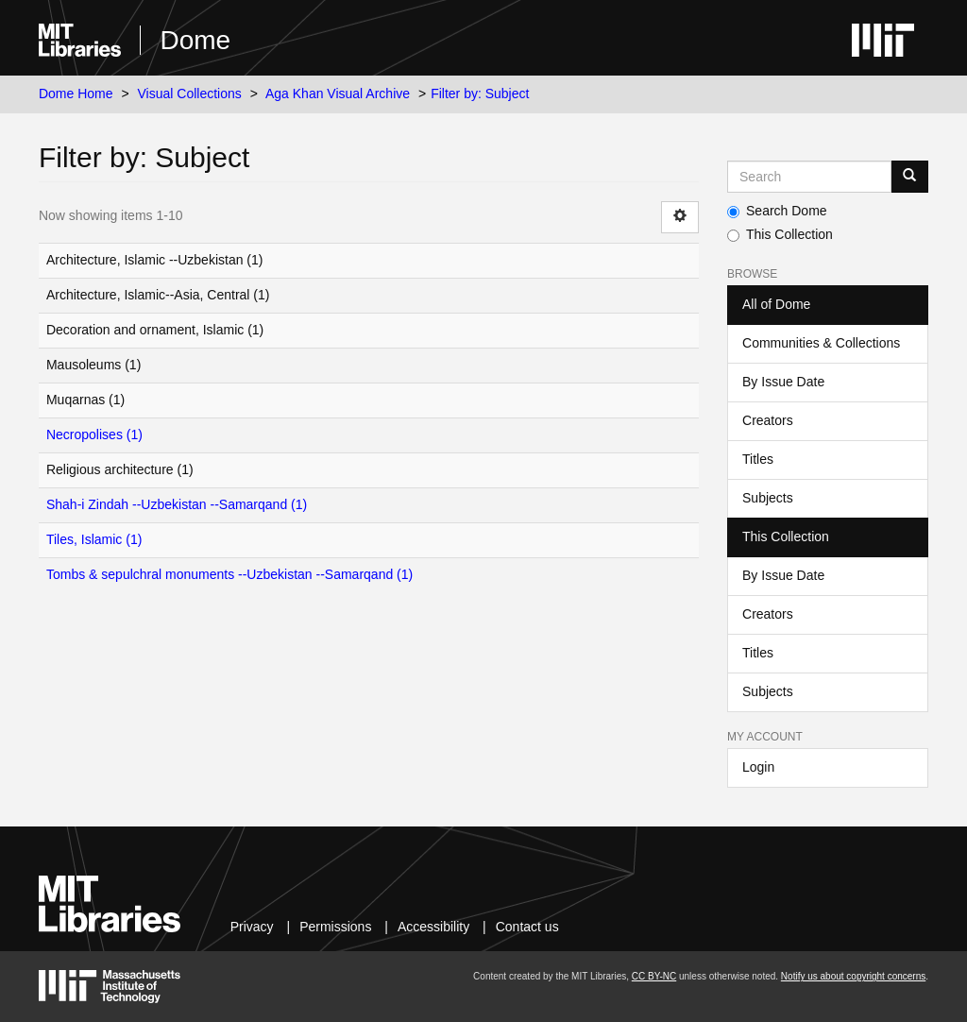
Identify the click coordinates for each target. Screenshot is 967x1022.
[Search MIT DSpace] (809, 177)
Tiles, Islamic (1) (94, 539)
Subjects (767, 497)
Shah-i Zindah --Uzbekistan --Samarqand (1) (176, 504)
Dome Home (76, 93)
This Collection (780, 234)
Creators (767, 420)
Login (758, 767)
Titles (757, 459)
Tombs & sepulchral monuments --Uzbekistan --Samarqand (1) (229, 574)
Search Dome (777, 210)
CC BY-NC (654, 976)
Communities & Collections (821, 342)
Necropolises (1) (94, 434)
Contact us (527, 926)
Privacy (252, 926)
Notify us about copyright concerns (853, 976)
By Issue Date (783, 381)
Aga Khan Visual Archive (337, 93)
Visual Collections (190, 93)
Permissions (335, 926)
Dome (195, 40)
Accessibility (433, 926)
